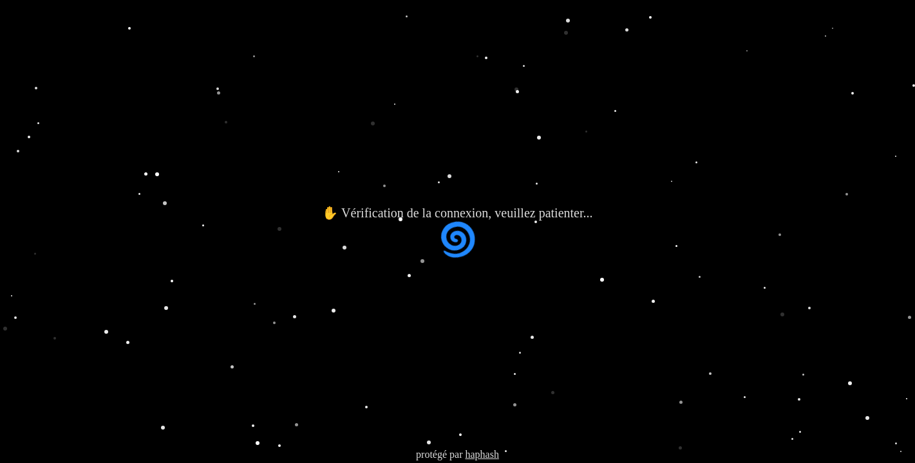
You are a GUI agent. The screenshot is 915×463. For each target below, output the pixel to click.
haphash (481, 454)
